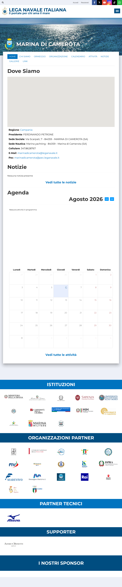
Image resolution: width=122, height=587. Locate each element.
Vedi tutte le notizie (61, 183)
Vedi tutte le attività (61, 355)
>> (112, 199)
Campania (26, 130)
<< (106, 199)
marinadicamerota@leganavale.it (37, 153)
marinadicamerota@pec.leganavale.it (36, 158)
